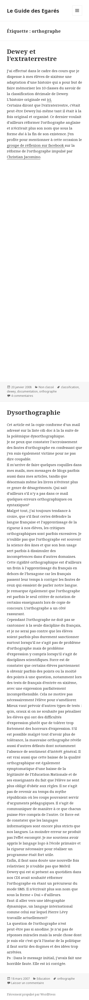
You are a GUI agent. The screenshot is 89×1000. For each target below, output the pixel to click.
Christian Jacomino (23, 156)
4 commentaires (22, 396)
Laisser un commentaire (27, 983)
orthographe (48, 391)
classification (70, 387)
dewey (11, 391)
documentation (27, 391)
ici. (49, 99)
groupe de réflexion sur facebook (36, 145)
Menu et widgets (77, 15)
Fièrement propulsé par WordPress (31, 994)
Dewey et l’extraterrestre (32, 55)
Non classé (46, 387)
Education (43, 979)
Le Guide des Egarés (33, 10)
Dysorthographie (33, 412)
